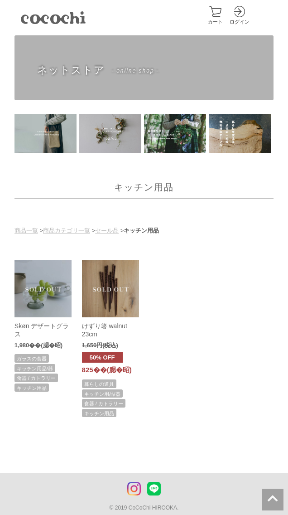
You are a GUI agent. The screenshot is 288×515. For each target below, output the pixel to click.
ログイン (240, 21)
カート (215, 21)
